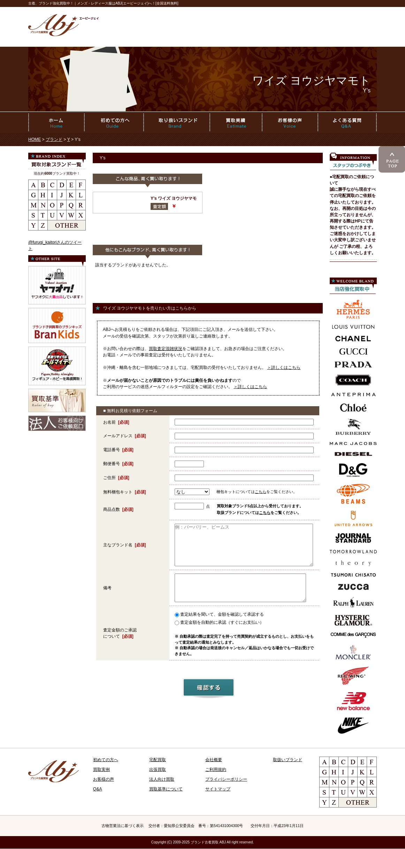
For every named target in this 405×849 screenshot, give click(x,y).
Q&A (97, 789)
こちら (260, 492)
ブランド (54, 139)
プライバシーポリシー (226, 779)
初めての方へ (105, 759)
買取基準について (166, 789)
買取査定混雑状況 (165, 348)
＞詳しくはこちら (283, 367)
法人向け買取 (161, 779)
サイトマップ (217, 789)
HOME (34, 139)
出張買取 (157, 769)
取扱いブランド (287, 759)
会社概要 (213, 759)
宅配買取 (157, 759)
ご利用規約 (215, 769)
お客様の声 (103, 779)
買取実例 (101, 769)
